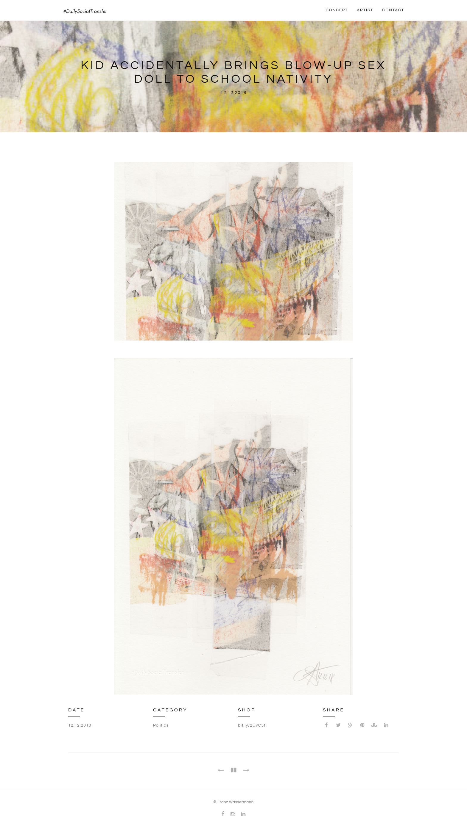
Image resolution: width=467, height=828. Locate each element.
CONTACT (393, 10)
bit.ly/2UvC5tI (252, 725)
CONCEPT (337, 10)
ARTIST (365, 10)
